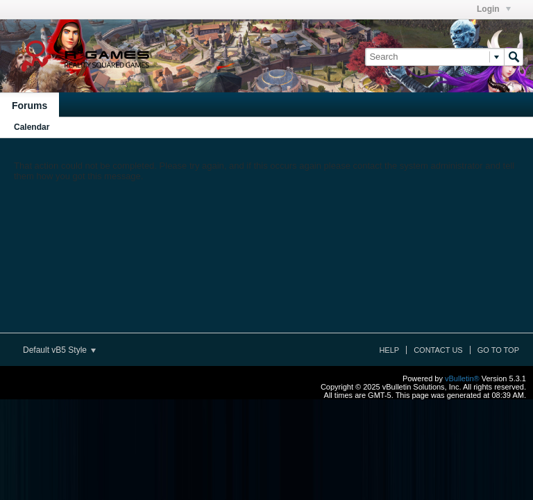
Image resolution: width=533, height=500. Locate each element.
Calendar (31, 127)
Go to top (498, 350)
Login (494, 9)
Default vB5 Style (59, 350)
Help (389, 350)
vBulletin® (462, 378)
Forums (29, 105)
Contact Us (438, 350)
